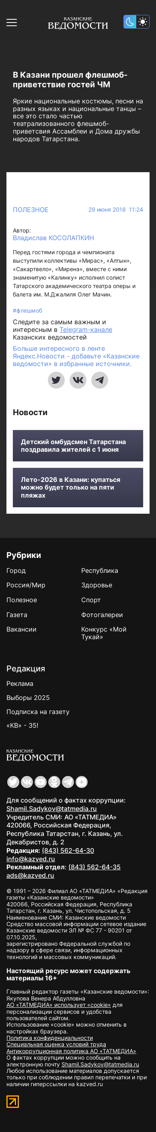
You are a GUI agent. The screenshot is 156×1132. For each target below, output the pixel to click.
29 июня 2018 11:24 (115, 209)
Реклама (19, 683)
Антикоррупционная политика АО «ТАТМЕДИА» (71, 1051)
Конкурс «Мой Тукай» (104, 633)
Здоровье (96, 585)
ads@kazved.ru (30, 875)
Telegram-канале (86, 329)
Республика (99, 570)
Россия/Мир (25, 585)
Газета (16, 615)
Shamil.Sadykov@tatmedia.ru (51, 809)
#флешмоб (27, 310)
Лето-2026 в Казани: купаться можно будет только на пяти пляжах (70, 487)
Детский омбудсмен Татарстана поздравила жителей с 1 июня (73, 445)
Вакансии (21, 629)
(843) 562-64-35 (94, 867)
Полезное (31, 210)
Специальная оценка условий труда (56, 1044)
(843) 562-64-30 (68, 850)
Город (16, 570)
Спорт (91, 600)
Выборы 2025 (28, 698)
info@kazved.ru (30, 859)
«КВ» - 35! (22, 725)
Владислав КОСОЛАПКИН (53, 238)
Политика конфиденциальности (49, 1037)
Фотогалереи (102, 615)
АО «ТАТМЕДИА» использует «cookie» (58, 1004)
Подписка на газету (38, 712)
